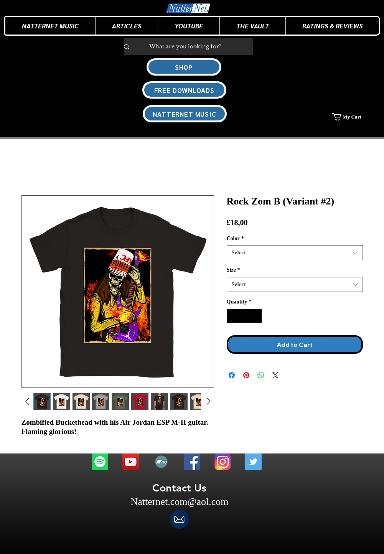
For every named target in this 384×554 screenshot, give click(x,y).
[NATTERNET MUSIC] (185, 113)
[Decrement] (232, 316)
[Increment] (256, 316)
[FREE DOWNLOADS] (184, 90)
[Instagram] (222, 461)
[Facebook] (192, 461)
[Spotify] (100, 461)
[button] (126, 26)
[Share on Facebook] (231, 375)
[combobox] (295, 252)
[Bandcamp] (161, 461)
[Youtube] (130, 461)
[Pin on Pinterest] (246, 375)
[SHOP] (184, 67)
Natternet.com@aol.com (180, 501)
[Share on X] (275, 375)
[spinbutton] (244, 316)
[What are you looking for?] (185, 46)
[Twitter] (253, 461)
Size (233, 270)
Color (235, 238)
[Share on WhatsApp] (260, 375)
